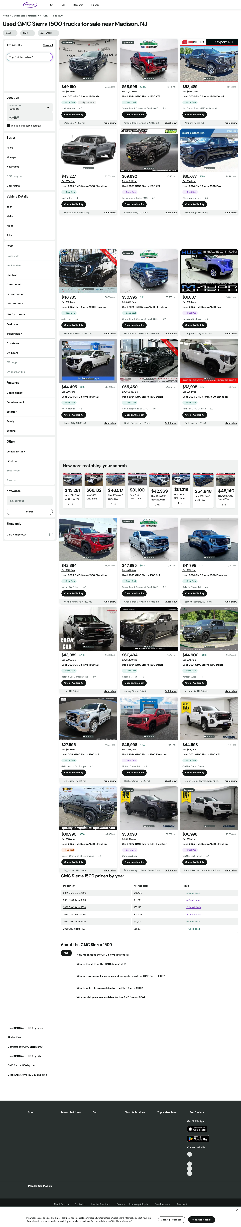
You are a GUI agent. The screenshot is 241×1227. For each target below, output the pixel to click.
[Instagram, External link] (189, 1168)
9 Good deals (191, 921)
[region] (120, 1216)
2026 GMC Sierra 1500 (74, 892)
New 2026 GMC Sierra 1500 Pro (72, 497)
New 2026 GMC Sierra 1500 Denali (135, 498)
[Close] (237, 1209)
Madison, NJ (34, 15)
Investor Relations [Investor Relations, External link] (101, 1204)
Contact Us (80, 1204)
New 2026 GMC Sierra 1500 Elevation (115, 499)
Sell (63, 4)
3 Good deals (191, 892)
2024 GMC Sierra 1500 (74, 907)
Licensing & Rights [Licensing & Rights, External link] (139, 1204)
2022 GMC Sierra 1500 (74, 921)
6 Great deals (191, 900)
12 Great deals (192, 907)
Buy (51, 4)
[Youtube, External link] (189, 1163)
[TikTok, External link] (189, 1154)
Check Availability (73, 114)
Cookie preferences (172, 1219)
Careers (121, 1204)
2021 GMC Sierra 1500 (74, 928)
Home (6, 15)
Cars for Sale (18, 15)
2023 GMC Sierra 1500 (74, 914)
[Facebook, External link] (189, 1159)
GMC (46, 15)
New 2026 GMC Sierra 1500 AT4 (92, 499)
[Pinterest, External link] (189, 1173)
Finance (95, 4)
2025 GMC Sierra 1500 (74, 900)
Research (78, 4)
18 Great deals (192, 914)
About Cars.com (62, 1204)
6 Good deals (191, 928)
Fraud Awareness (163, 1204)
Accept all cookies (202, 1219)
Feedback (182, 1204)
